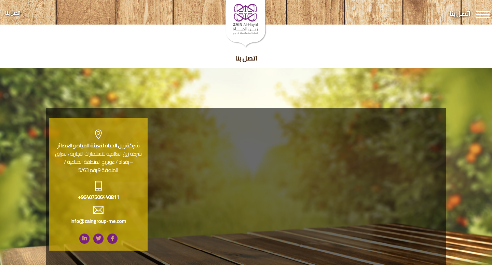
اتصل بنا (12, 13)
